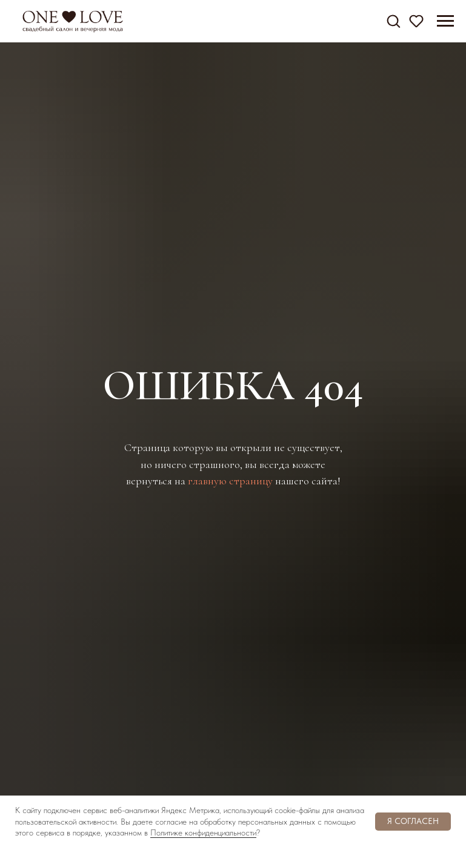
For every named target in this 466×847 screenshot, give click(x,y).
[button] (393, 20)
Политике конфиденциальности (203, 832)
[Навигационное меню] (445, 21)
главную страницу (230, 480)
